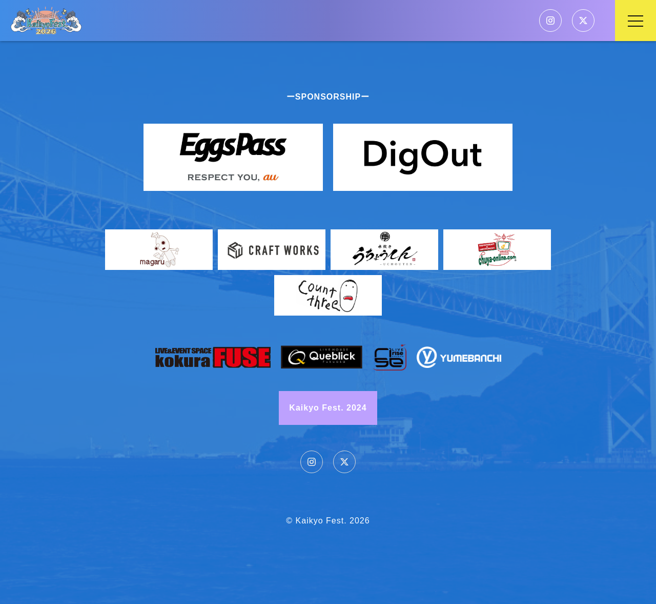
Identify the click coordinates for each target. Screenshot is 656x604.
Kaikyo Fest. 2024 (327, 407)
